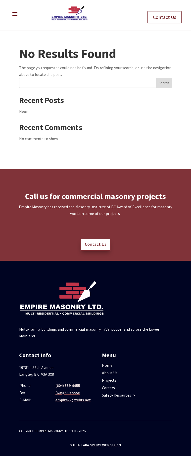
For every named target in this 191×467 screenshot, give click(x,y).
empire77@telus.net (73, 399)
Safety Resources (116, 395)
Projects (109, 380)
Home (107, 365)
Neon (23, 111)
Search (164, 83)
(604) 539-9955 (67, 385)
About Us (109, 373)
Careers (108, 388)
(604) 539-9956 (67, 392)
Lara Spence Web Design (101, 445)
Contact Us (164, 17)
